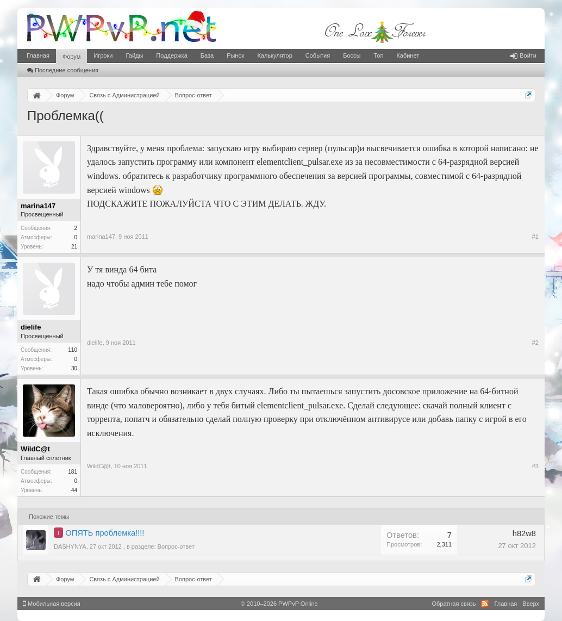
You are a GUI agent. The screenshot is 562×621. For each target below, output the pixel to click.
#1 (535, 236)
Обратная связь (454, 603)
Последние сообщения (62, 70)
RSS (485, 603)
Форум (71, 56)
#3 (535, 466)
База (207, 55)
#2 (535, 342)
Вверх (530, 603)
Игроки (103, 55)
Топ (378, 55)
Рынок (235, 55)
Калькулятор (274, 55)
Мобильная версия (51, 603)
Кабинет (407, 55)
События (317, 55)
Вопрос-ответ (176, 546)
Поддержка (171, 55)
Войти (523, 55)
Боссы (351, 55)
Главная (38, 55)
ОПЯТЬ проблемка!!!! (104, 533)
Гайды (134, 55)
